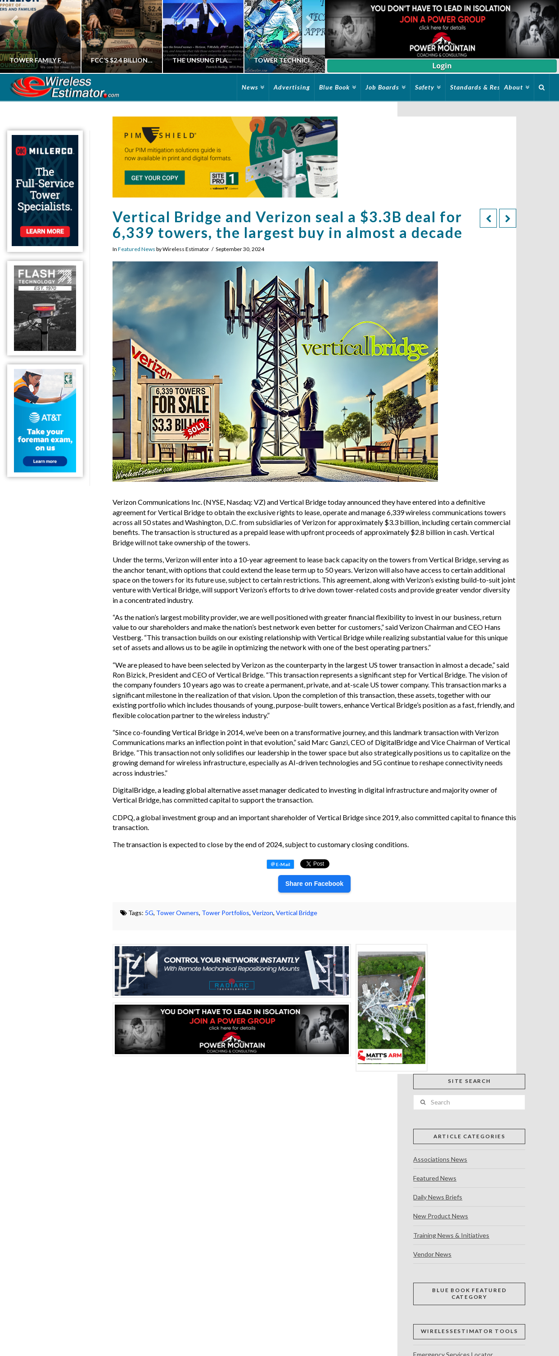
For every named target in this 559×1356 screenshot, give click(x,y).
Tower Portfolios (225, 912)
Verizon (262, 912)
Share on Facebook (314, 883)
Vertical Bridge (296, 912)
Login (441, 66)
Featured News (136, 249)
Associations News (440, 1159)
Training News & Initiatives (451, 1235)
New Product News (440, 1216)
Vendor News (432, 1254)
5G (149, 912)
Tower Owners (177, 912)
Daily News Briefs (437, 1197)
